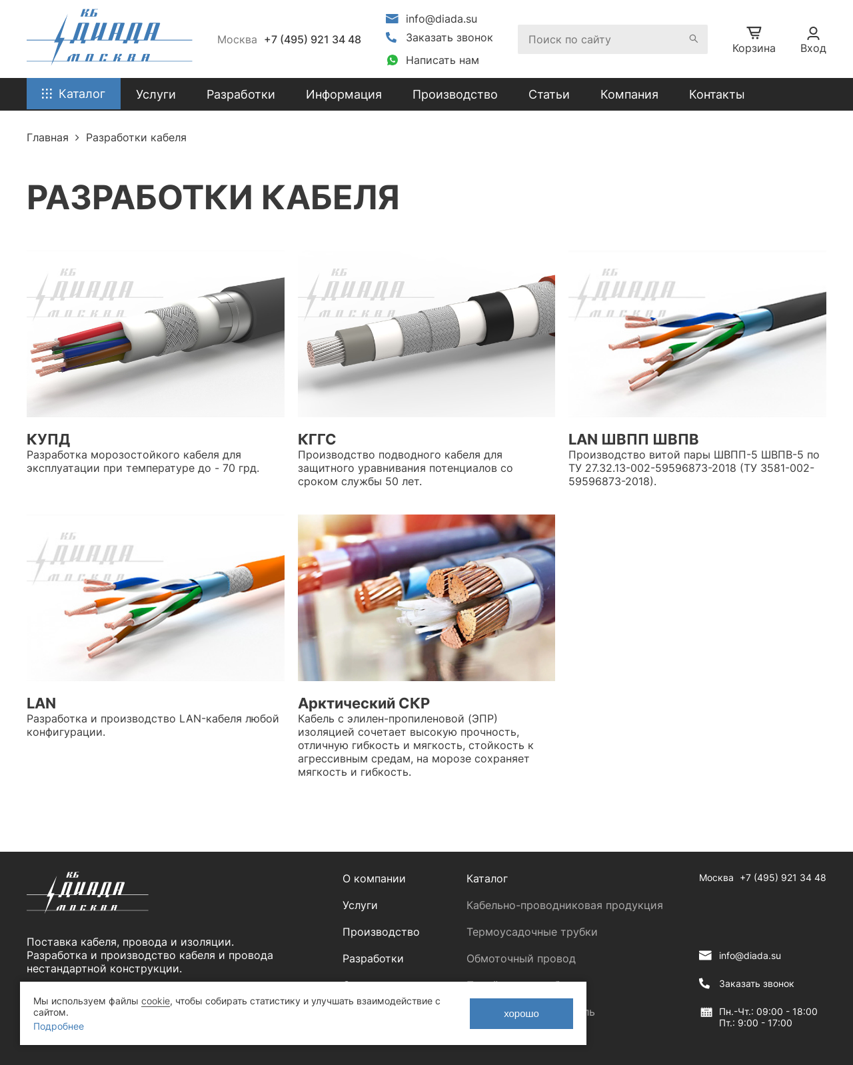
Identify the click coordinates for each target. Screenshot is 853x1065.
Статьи (549, 94)
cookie (155, 1000)
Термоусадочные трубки (532, 931)
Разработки (373, 958)
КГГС (317, 439)
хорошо (521, 1013)
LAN (41, 703)
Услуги (360, 905)
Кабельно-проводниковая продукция (564, 905)
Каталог (487, 878)
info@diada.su (441, 18)
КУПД (48, 439)
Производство (455, 94)
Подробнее (58, 1026)
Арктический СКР (364, 703)
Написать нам (442, 60)
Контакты (717, 94)
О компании (374, 878)
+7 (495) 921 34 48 (312, 39)
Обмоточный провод (521, 958)
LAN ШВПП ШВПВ (633, 439)
